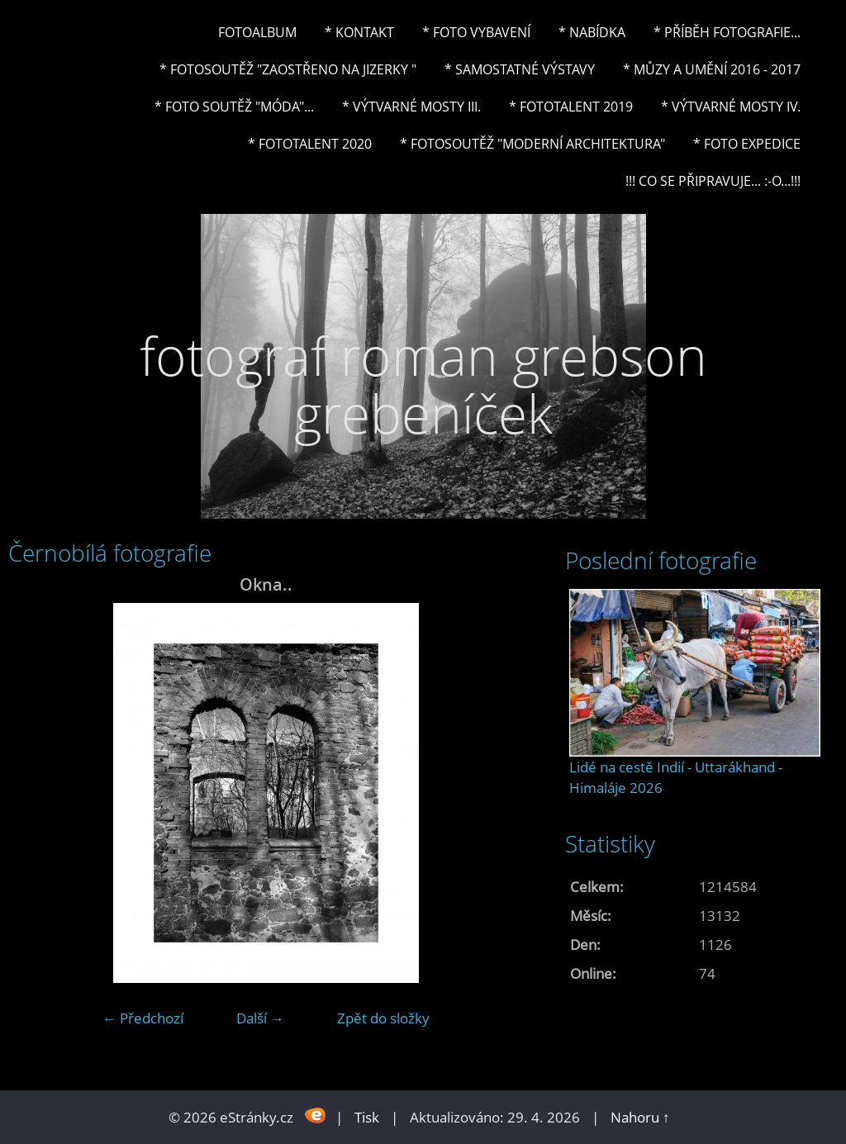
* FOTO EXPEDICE (747, 144)
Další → (260, 1018)
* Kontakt (359, 32)
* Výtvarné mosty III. (411, 106)
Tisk (366, 1117)
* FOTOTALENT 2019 (571, 106)
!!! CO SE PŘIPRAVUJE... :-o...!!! (713, 181)
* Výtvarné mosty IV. (731, 106)
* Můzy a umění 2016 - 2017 (712, 69)
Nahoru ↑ (640, 1117)
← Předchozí (142, 1018)
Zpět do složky (383, 1018)
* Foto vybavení (476, 32)
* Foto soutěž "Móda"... (234, 106)
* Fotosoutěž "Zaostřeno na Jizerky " (287, 69)
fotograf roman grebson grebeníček (423, 384)
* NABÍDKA (591, 32)
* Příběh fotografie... (727, 32)
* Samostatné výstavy (519, 69)
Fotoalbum (257, 32)
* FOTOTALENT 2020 (310, 144)
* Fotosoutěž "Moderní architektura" (532, 144)
